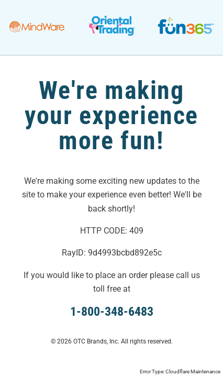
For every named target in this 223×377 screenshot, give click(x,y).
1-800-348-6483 (111, 311)
